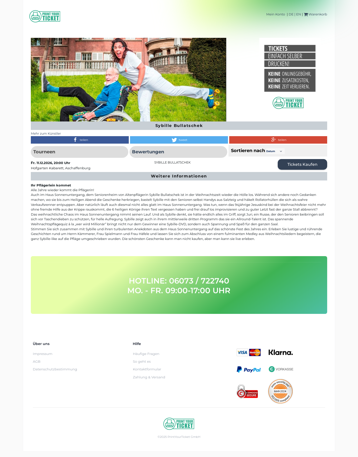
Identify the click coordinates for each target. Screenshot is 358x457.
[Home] (45, 16)
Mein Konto (275, 14)
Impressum (42, 354)
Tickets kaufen (302, 164)
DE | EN (295, 14)
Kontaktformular (147, 369)
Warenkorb (315, 14)
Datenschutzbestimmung (55, 369)
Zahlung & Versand (149, 377)
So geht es (142, 361)
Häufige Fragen (146, 354)
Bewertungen (148, 152)
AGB (37, 361)
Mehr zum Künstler (46, 133)
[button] (80, 140)
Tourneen (44, 152)
